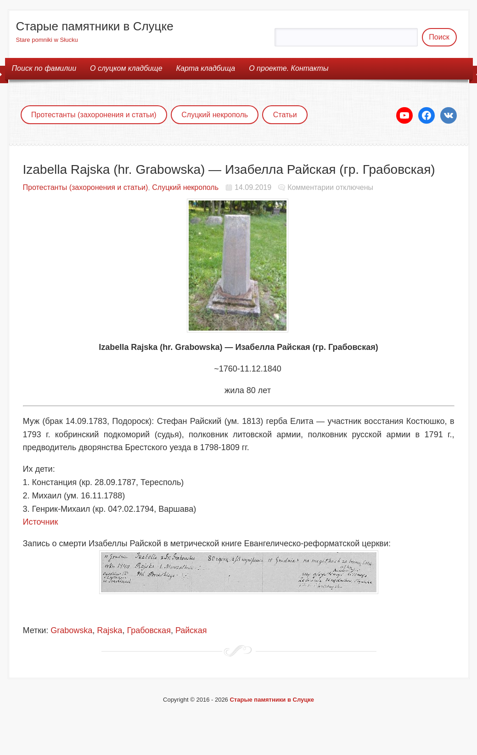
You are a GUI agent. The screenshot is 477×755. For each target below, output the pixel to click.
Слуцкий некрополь (214, 115)
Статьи (285, 115)
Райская (191, 630)
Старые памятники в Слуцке (95, 26)
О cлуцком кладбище (126, 68)
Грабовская (148, 630)
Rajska (109, 630)
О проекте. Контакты (288, 68)
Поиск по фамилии (44, 68)
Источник (40, 521)
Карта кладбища (206, 68)
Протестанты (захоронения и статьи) (94, 115)
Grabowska (71, 630)
